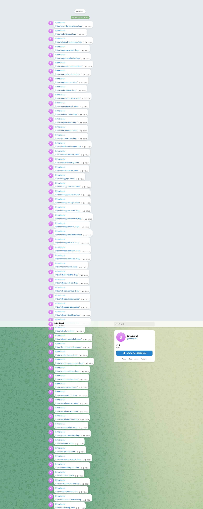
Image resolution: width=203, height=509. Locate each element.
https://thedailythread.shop (66, 170)
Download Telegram (134, 32)
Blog (130, 38)
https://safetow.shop (63, 347)
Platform (144, 38)
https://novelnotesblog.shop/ (67, 98)
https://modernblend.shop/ (66, 34)
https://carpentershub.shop (66, 411)
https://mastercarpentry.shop (67, 451)
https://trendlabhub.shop (65, 235)
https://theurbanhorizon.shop (67, 211)
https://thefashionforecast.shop (68, 178)
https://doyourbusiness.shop (67, 491)
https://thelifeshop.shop (65, 187)
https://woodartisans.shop (66, 403)
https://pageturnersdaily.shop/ (67, 114)
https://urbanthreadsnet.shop (67, 299)
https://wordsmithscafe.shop (67, 315)
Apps (136, 38)
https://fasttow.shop (63, 371)
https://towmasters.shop (65, 475)
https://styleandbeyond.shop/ (67, 146)
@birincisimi (132, 18)
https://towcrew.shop (64, 363)
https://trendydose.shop (65, 251)
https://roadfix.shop (63, 323)
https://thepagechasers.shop (67, 195)
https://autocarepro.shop (65, 419)
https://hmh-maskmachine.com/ (68, 26)
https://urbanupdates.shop (66, 307)
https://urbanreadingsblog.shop (68, 283)
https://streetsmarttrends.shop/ (68, 138)
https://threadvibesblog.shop (67, 219)
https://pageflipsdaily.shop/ (66, 106)
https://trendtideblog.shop (66, 243)
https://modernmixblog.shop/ (67, 50)
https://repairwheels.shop (65, 427)
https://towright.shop (64, 459)
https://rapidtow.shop (64, 443)
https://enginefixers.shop (65, 339)
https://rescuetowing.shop (66, 467)
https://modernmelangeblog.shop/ (69, 42)
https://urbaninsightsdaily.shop (68, 275)
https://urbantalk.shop (64, 291)
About (124, 38)
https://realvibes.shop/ (64, 122)
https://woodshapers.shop (66, 387)
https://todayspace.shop (65, 227)
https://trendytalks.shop (65, 259)
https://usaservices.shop (65, 500)
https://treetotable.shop (65, 379)
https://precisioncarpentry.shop (68, 435)
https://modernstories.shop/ (66, 58)
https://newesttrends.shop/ (66, 66)
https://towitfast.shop (64, 355)
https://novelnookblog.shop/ (66, 90)
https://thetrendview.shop (65, 203)
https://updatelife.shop (64, 267)
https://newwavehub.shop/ (66, 74)
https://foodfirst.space (64, 154)
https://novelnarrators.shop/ (67, 82)
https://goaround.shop (64, 483)
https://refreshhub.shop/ (65, 130)
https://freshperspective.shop (67, 162)
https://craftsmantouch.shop (67, 395)
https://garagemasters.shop (66, 331)
